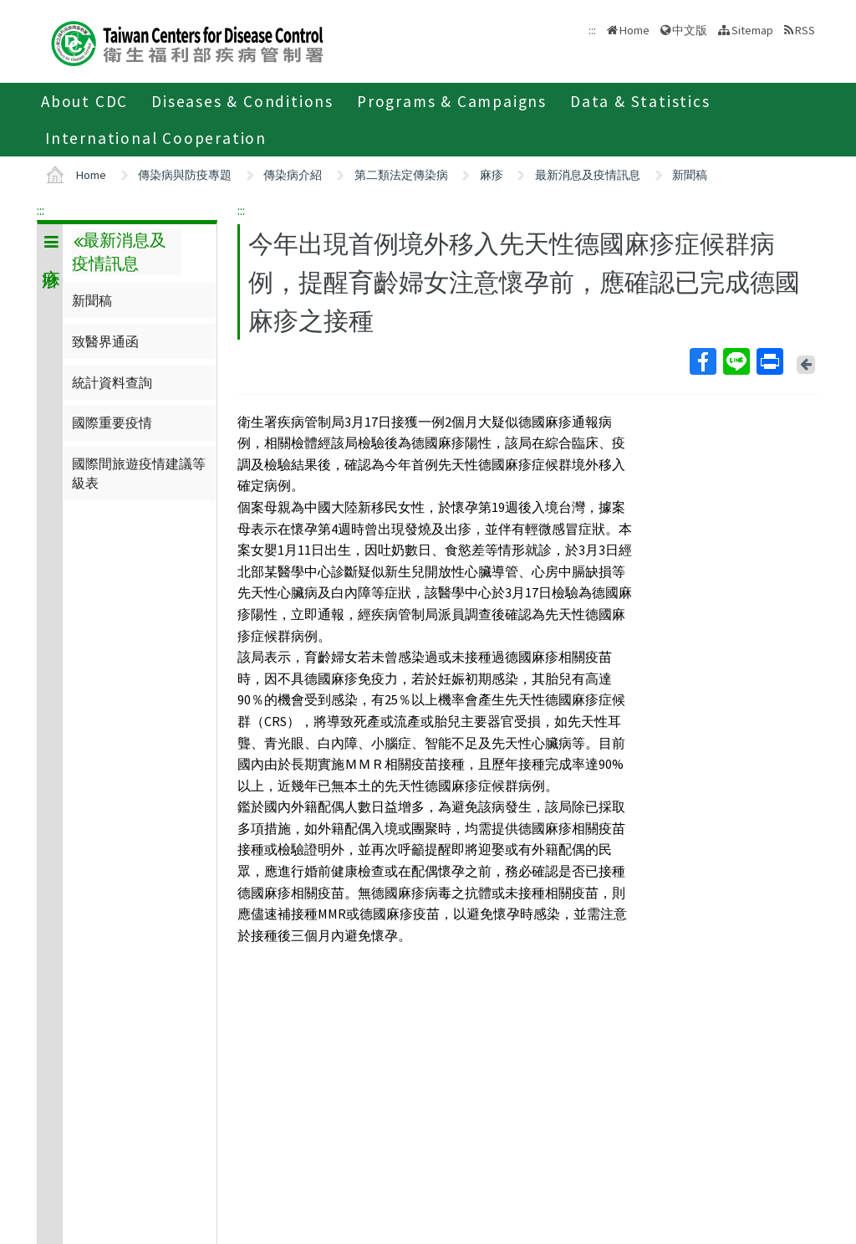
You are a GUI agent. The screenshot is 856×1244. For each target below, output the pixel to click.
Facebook (702, 361)
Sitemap (752, 30)
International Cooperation (156, 138)
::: (40, 210)
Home (634, 30)
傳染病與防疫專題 (185, 174)
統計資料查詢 (112, 382)
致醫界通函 (105, 341)
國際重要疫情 (112, 422)
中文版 (689, 30)
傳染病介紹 (292, 174)
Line (735, 361)
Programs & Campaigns (452, 101)
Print (769, 361)
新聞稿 (689, 174)
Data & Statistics (640, 101)
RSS (805, 30)
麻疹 (491, 174)
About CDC (84, 101)
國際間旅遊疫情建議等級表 (139, 472)
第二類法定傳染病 (401, 174)
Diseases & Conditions (242, 101)
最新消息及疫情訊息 (587, 174)
